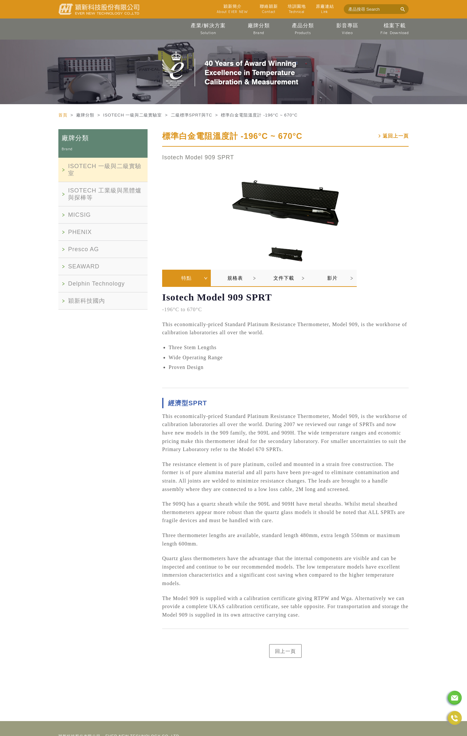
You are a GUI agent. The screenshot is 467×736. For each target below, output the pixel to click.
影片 (332, 278)
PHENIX (80, 232)
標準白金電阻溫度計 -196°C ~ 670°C (232, 136)
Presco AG (83, 249)
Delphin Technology (96, 283)
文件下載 (283, 278)
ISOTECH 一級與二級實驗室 (104, 170)
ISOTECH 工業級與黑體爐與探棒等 (104, 194)
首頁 (63, 115)
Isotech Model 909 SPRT (198, 157)
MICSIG (79, 215)
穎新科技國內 (86, 301)
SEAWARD (84, 266)
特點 (186, 278)
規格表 (235, 278)
